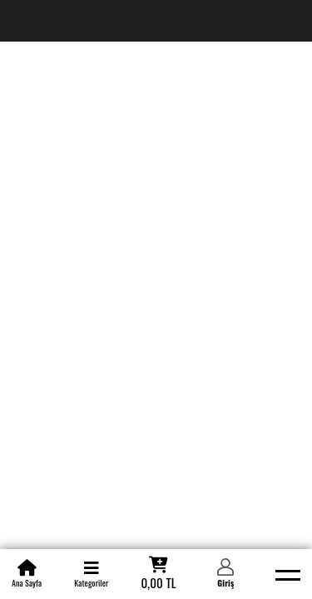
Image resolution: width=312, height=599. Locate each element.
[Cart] (158, 574)
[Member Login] (225, 574)
